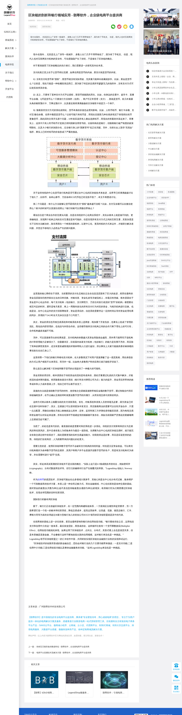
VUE (171, 346)
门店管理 (150, 300)
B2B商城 (161, 209)
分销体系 (161, 300)
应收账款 (150, 357)
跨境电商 (150, 215)
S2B (148, 278)
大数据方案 (77, 687)
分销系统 (163, 295)
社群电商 (161, 312)
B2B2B (169, 340)
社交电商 (150, 306)
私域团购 (171, 192)
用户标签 (161, 272)
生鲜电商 (150, 272)
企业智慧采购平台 (153, 329)
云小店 (26, 690)
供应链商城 (164, 232)
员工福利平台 (152, 323)
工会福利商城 (166, 323)
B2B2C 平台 (53, 684)
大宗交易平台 (163, 243)
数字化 (172, 306)
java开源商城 (151, 260)
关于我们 (9, 73)
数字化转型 (151, 249)
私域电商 (150, 243)
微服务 (51, 687)
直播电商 (161, 306)
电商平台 (150, 209)
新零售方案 (77, 684)
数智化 (160, 335)
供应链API (165, 198)
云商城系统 (164, 220)
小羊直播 (150, 192)
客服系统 (150, 312)
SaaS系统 (164, 266)
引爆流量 (150, 317)
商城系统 (9, 40)
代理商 (9, 97)
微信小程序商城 (152, 283)
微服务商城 (151, 232)
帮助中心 (9, 81)
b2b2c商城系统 (54, 711)
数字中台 (161, 346)
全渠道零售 (151, 255)
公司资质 (101, 690)
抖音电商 (150, 335)
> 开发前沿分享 (41, 5)
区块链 (149, 340)
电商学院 (9, 64)
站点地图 (129, 707)
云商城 (26, 693)
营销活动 (161, 289)
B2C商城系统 (151, 266)
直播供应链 (164, 249)
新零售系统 (46, 27)
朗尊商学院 (31, 5)
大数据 (172, 352)
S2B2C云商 (9, 32)
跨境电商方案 (78, 690)
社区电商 (150, 289)
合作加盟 (101, 687)
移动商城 (166, 283)
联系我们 (101, 693)
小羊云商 (27, 684)
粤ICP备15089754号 (108, 707)
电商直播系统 (163, 238)
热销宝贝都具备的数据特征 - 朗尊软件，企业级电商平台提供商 (62, 612)
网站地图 (121, 707)
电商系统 (33, 27)
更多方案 (76, 693)
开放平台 (9, 89)
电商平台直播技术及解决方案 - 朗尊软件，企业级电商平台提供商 (63, 618)
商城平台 (161, 215)
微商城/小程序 (29, 687)
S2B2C (159, 340)
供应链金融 (162, 317)
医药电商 (150, 363)
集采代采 (161, 357)
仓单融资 (161, 352)
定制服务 (52, 693)
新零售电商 (151, 295)
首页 (9, 24)
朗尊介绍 (101, 684)
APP (171, 272)
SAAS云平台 (165, 260)
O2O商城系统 (165, 255)
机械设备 (168, 329)
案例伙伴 (9, 56)
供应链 (160, 192)
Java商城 (161, 203)
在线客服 (162, 689)
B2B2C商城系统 (152, 226)
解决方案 (9, 48)
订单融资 (150, 346)
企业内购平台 (152, 198)
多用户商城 (167, 226)
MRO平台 (158, 278)
